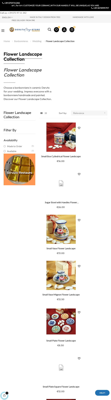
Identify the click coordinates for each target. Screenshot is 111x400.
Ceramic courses (10, 361)
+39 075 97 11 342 (17, 12)
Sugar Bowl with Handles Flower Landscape (91, 148)
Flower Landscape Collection (17, 114)
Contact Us (7, 323)
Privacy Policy (37, 348)
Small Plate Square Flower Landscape (91, 226)
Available (19, 151)
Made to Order (19, 146)
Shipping (34, 361)
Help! (102, 393)
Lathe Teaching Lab (11, 357)
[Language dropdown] (14, 17)
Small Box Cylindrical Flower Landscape (55, 148)
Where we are (9, 318)
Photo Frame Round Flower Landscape (55, 264)
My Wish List (64, 353)
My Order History (67, 348)
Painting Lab (8, 353)
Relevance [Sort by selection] (90, 112)
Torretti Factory (10, 314)
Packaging (35, 365)
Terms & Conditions (39, 353)
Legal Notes (36, 357)
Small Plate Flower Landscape (55, 225)
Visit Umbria (8, 327)
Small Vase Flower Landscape (55, 187)
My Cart (62, 357)
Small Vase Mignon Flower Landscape (91, 187)
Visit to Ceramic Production (10, 346)
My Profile (63, 344)
